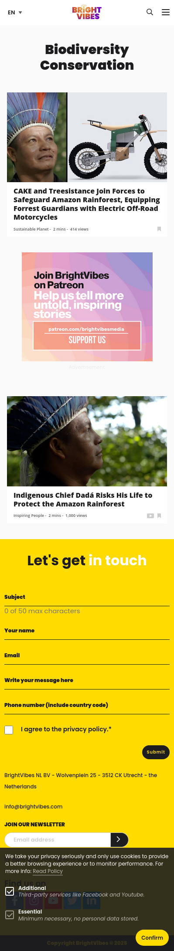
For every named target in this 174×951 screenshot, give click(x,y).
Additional (32, 888)
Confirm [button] (152, 937)
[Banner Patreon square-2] (87, 307)
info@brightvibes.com (33, 806)
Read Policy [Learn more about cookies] (48, 871)
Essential (30, 911)
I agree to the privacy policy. (65, 729)
